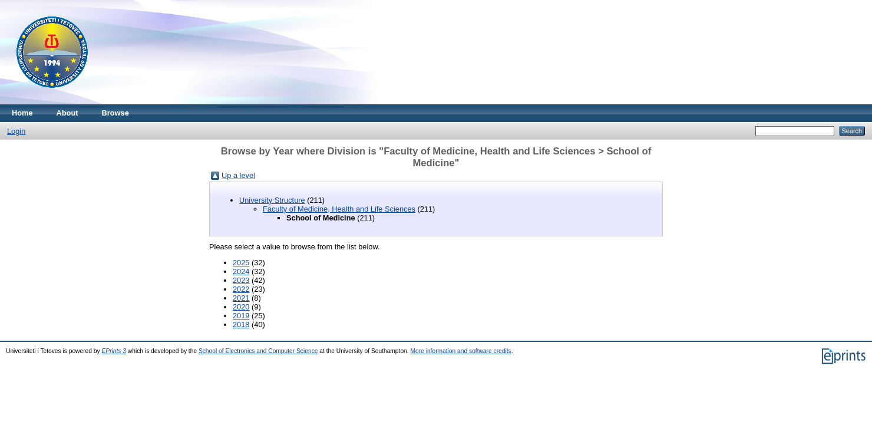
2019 (241, 315)
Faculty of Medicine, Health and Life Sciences (339, 209)
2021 (241, 298)
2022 (241, 289)
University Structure (272, 200)
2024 (241, 271)
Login (16, 131)
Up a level (238, 175)
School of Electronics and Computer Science (258, 351)
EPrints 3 (114, 351)
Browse (115, 112)
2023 (241, 280)
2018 (241, 324)
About (67, 112)
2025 (241, 262)
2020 (241, 306)
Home (22, 112)
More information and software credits (460, 351)
